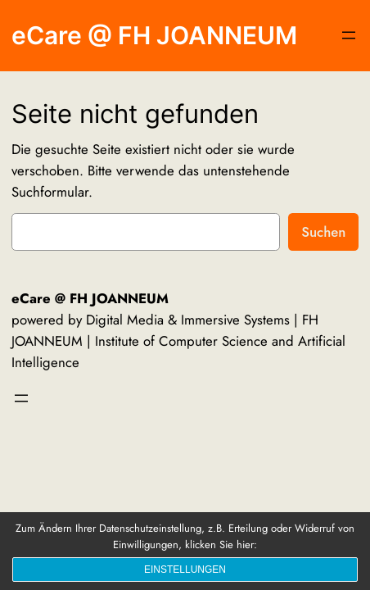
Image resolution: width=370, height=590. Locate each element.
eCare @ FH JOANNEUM (154, 35)
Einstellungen (185, 569)
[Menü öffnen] (349, 35)
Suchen (323, 232)
